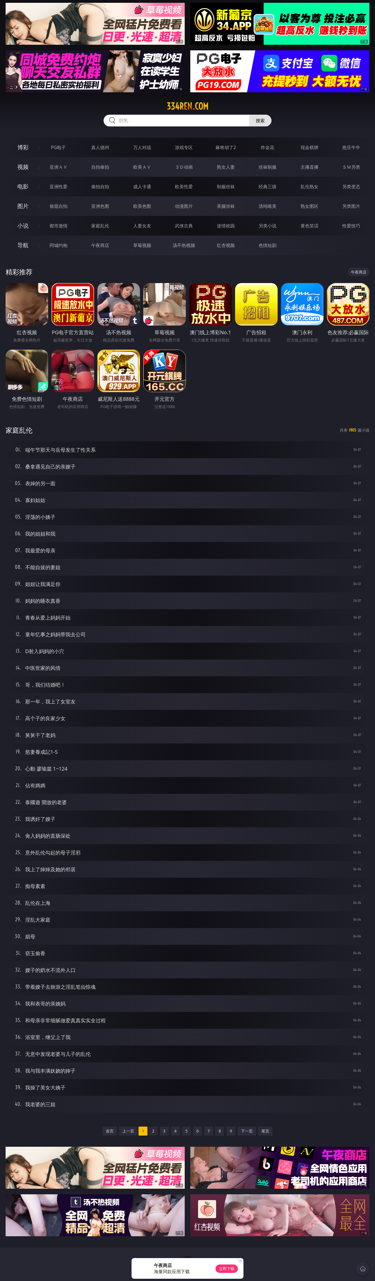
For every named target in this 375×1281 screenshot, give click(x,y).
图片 (23, 206)
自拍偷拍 (100, 167)
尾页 (265, 1131)
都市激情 (58, 226)
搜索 (260, 120)
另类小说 (267, 226)
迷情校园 (226, 226)
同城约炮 (58, 245)
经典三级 (267, 186)
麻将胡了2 (225, 147)
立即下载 (227, 1268)
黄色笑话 (309, 226)
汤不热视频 (184, 245)
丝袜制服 (267, 167)
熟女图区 (309, 206)
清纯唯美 (267, 206)
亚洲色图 (100, 206)
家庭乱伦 (100, 226)
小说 (23, 225)
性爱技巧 (351, 226)
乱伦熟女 (309, 186)
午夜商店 (100, 245)
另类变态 (351, 186)
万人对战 (142, 147)
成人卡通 (142, 186)
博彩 (23, 147)
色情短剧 (267, 245)
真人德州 (100, 147)
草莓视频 (142, 245)
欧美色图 (142, 206)
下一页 (247, 1131)
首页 (110, 1131)
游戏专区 (184, 147)
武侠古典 (184, 226)
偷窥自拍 (58, 206)
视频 (23, 167)
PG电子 (58, 147)
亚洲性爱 (58, 186)
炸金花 (267, 147)
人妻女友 (142, 226)
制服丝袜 (226, 186)
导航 (23, 245)
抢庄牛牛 (351, 147)
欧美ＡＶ (142, 167)
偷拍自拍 (100, 186)
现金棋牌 (309, 147)
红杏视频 (226, 245)
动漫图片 (184, 206)
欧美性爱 (184, 186)
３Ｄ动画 (184, 167)
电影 (23, 186)
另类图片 (351, 206)
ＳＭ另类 (351, 167)
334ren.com (187, 106)
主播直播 (309, 167)
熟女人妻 (226, 167)
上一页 (128, 1131)
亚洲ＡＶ (58, 167)
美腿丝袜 (226, 206)
